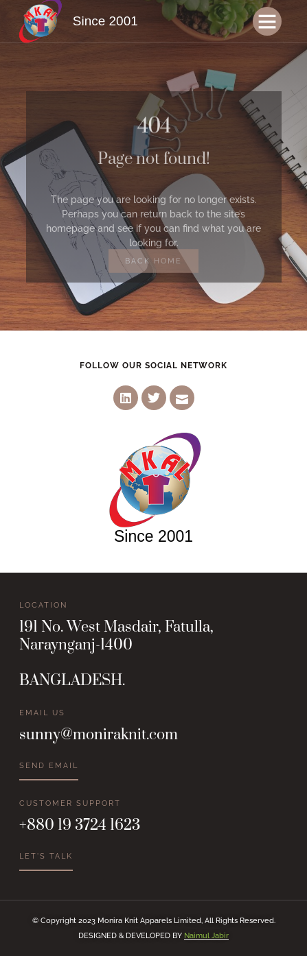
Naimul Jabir (206, 935)
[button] (267, 21)
